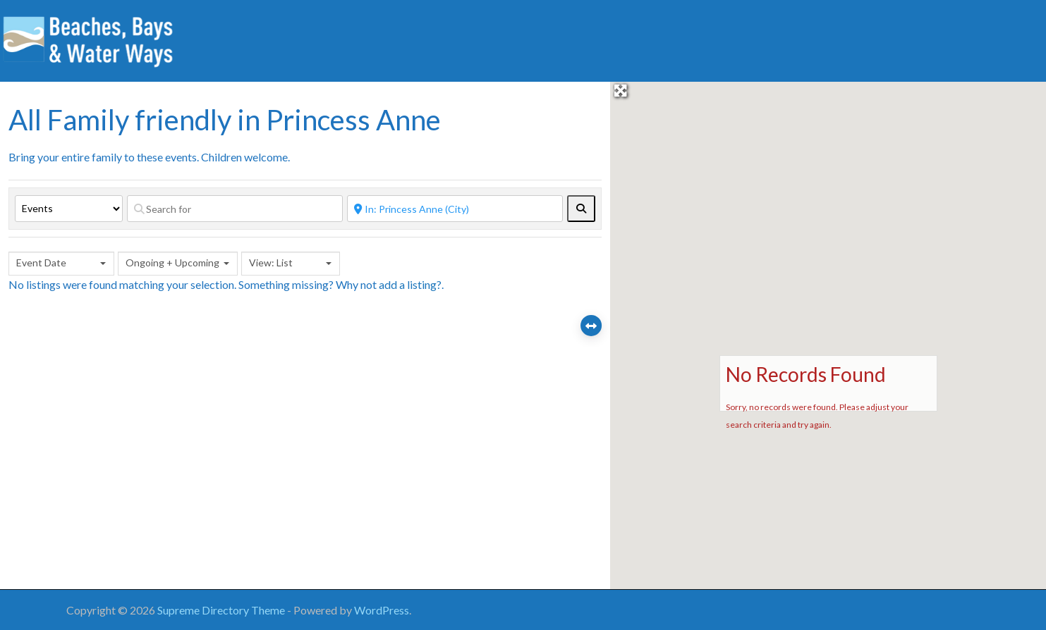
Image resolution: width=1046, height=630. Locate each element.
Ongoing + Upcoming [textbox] (172, 262)
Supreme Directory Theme (222, 610)
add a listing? (410, 284)
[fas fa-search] (581, 208)
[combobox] (61, 264)
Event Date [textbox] (41, 262)
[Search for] (235, 208)
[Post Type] (69, 208)
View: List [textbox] (271, 262)
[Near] (455, 208)
